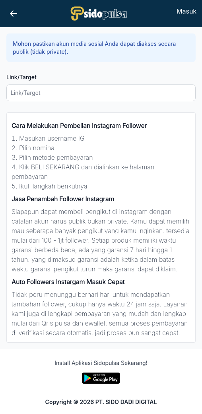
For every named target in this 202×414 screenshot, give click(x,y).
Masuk (186, 11)
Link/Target (21, 77)
